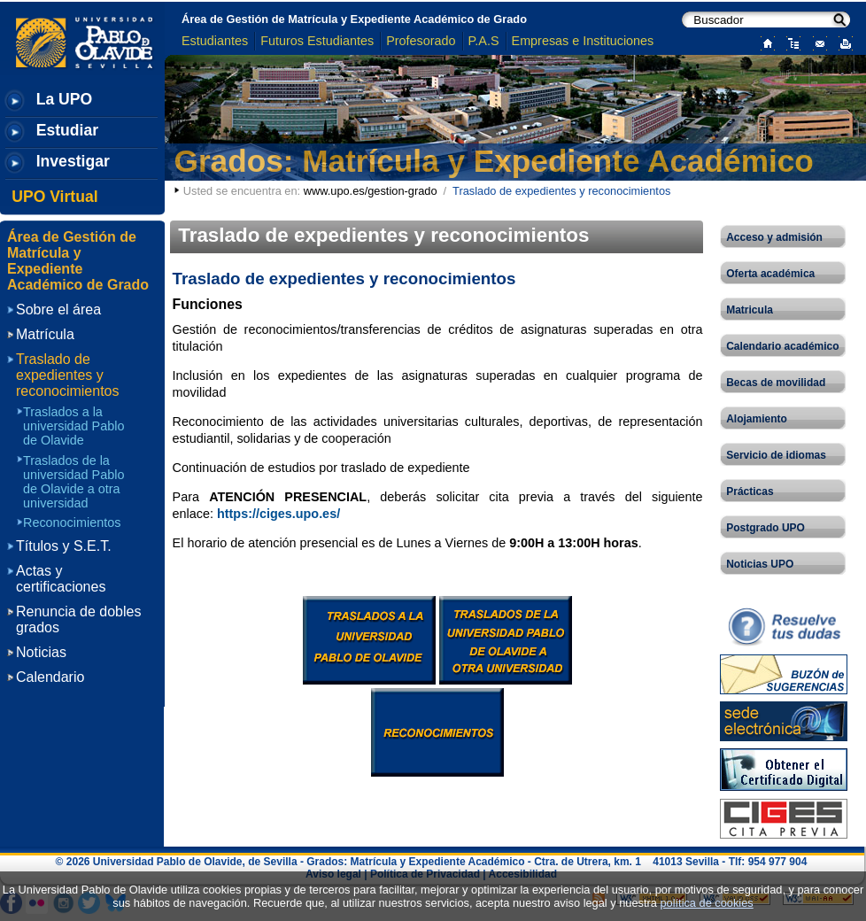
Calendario (50, 677)
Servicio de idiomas (776, 455)
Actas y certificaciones (60, 578)
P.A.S (483, 41)
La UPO (64, 99)
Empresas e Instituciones (583, 41)
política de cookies (706, 902)
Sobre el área (58, 309)
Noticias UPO (759, 564)
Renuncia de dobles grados (78, 619)
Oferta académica (770, 273)
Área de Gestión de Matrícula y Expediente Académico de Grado (354, 19)
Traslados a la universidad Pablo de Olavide (73, 426)
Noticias (41, 652)
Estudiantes (215, 41)
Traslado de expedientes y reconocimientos (68, 375)
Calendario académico (782, 346)
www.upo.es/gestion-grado (370, 190)
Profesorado (420, 41)
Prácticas (749, 491)
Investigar (73, 161)
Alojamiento (756, 419)
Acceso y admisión (774, 237)
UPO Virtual (54, 196)
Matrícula (45, 334)
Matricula (749, 310)
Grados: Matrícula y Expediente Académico (494, 160)
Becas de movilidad (775, 382)
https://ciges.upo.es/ (278, 514)
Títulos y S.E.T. (64, 545)
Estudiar (67, 130)
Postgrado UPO (765, 528)
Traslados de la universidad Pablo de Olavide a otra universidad (73, 481)
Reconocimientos (71, 522)
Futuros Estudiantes (317, 41)
